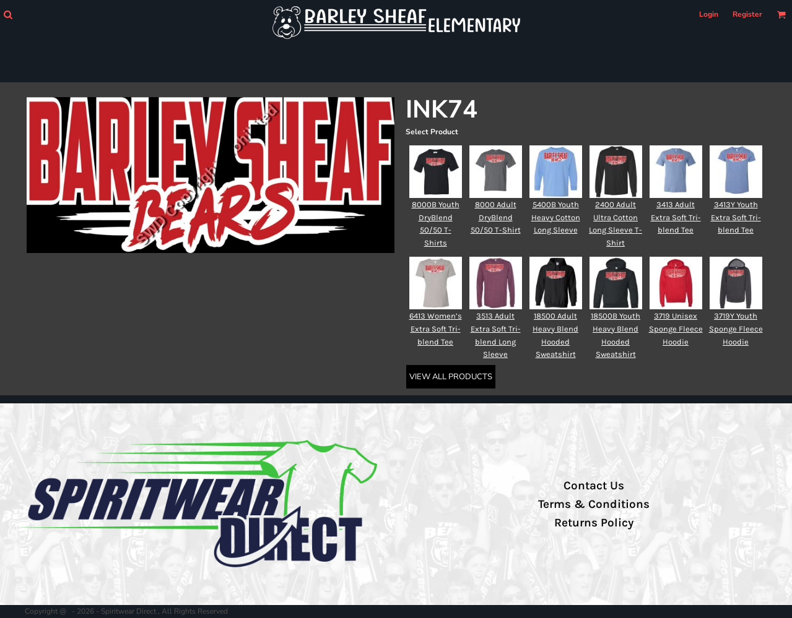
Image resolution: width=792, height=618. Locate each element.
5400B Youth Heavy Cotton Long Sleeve (555, 217)
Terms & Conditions (594, 504)
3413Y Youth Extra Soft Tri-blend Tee (736, 217)
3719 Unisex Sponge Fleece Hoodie (676, 328)
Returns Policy (593, 523)
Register (747, 14)
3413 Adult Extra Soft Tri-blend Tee (676, 217)
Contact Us (594, 485)
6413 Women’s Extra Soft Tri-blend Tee (435, 328)
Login (708, 14)
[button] (7, 14)
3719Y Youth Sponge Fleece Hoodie (736, 328)
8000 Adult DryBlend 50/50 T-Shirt (496, 217)
